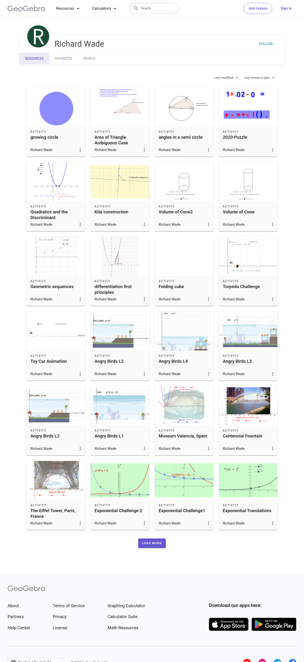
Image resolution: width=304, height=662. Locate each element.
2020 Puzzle (235, 137)
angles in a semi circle (181, 137)
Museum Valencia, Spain (183, 436)
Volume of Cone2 (176, 212)
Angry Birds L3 (237, 361)
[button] (152, 543)
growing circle (44, 137)
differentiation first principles (113, 289)
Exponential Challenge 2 (118, 510)
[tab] (68, 8)
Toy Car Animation (48, 361)
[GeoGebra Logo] (26, 8)
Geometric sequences (52, 286)
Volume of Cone (238, 212)
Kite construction (111, 212)
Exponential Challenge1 (182, 510)
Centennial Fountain (242, 436)
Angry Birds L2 (109, 361)
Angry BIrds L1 (109, 436)
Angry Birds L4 (173, 361)
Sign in (286, 8)
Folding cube (171, 286)
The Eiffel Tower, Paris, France (53, 513)
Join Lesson (257, 8)
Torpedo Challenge (241, 286)
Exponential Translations (247, 510)
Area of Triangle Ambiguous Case (111, 140)
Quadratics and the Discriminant (49, 214)
